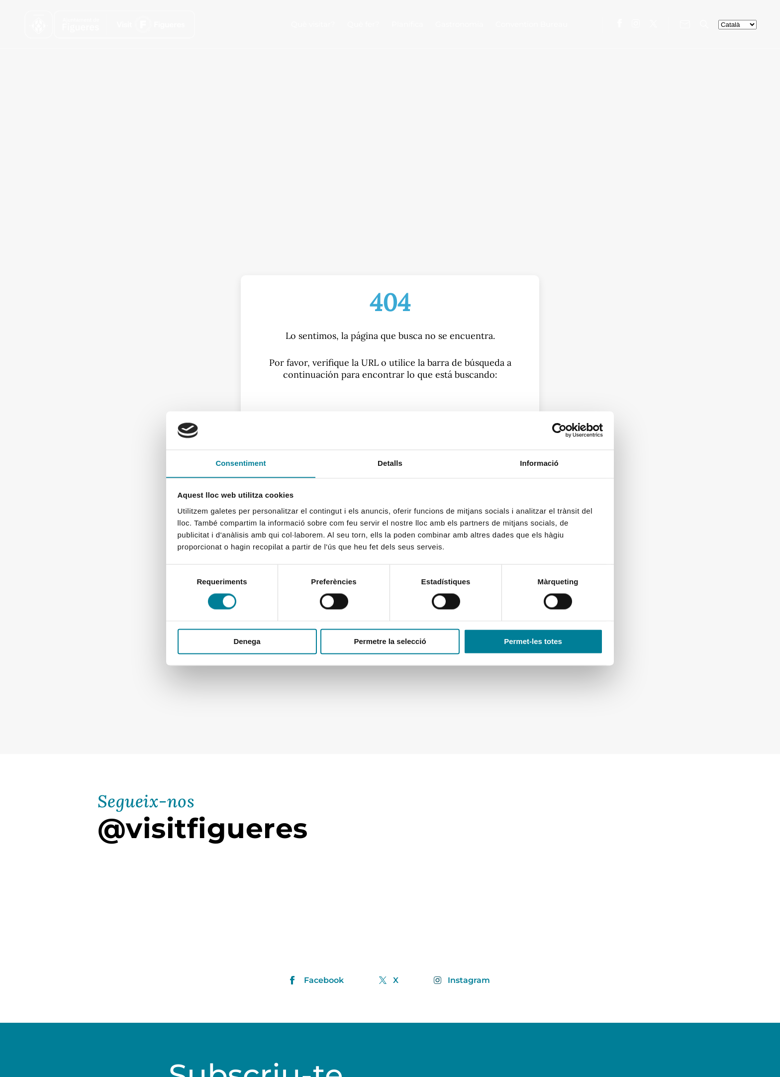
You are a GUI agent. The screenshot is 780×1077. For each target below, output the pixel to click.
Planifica (407, 24)
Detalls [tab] (390, 463)
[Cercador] (704, 24)
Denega (246, 642)
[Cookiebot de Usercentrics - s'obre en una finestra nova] (559, 430)
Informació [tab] (539, 463)
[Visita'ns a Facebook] (619, 23)
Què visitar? (313, 24)
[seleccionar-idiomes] (737, 24)
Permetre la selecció (390, 642)
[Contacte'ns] (685, 24)
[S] (390, 407)
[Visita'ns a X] (653, 23)
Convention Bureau (531, 24)
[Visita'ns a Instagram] (636, 23)
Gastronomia (459, 24)
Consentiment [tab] (240, 463)
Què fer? (363, 24)
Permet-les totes (533, 642)
